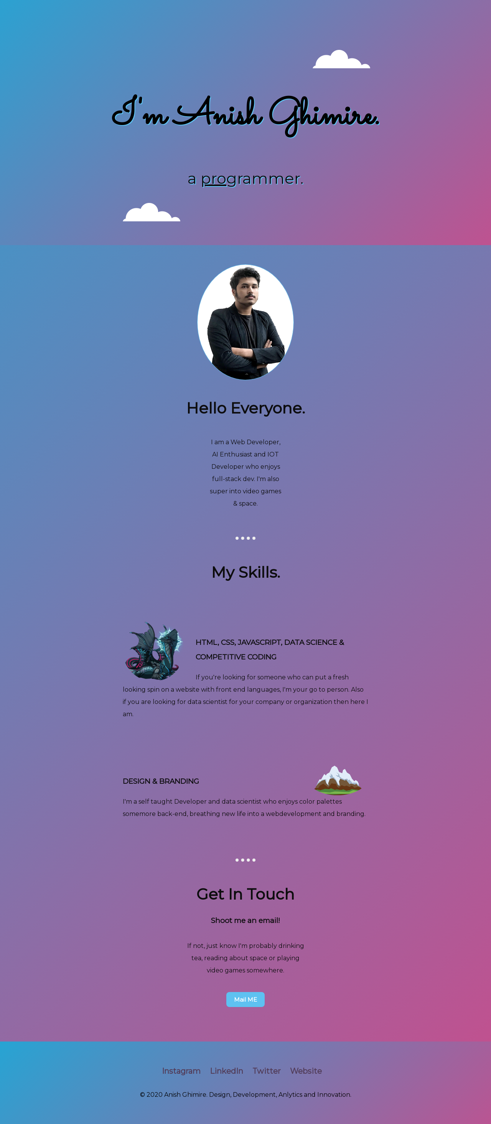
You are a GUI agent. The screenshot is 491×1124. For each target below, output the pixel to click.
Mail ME (245, 999)
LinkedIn (226, 1071)
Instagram (181, 1071)
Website (306, 1071)
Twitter (266, 1071)
